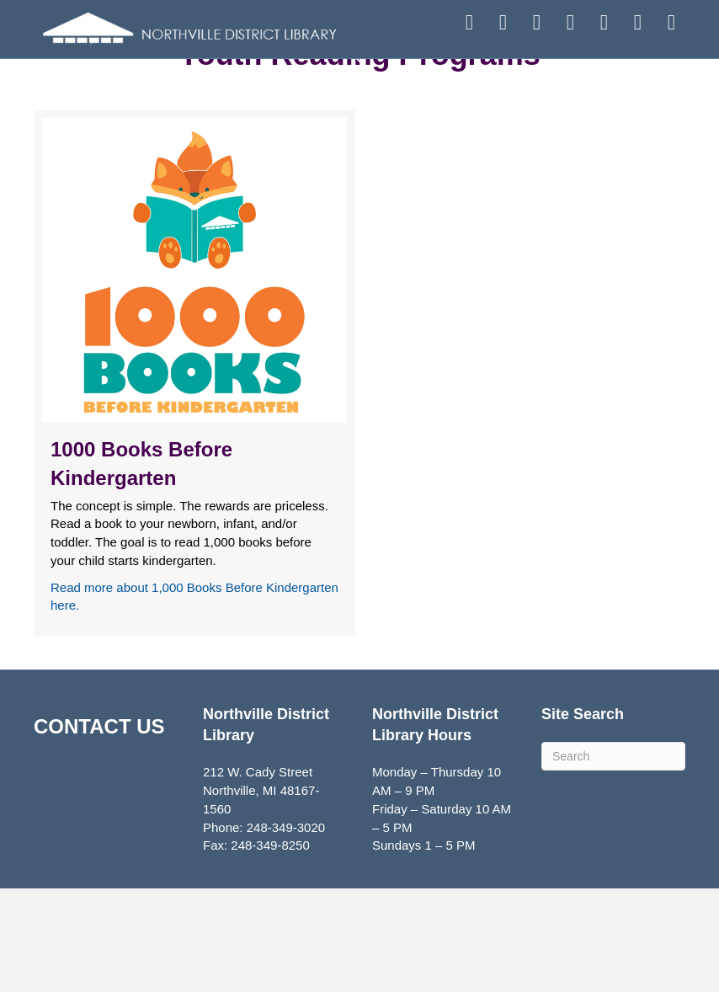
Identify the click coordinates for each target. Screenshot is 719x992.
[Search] (613, 859)
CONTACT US (99, 830)
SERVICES (358, 86)
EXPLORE (466, 82)
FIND (145, 82)
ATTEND (250, 82)
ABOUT (575, 82)
